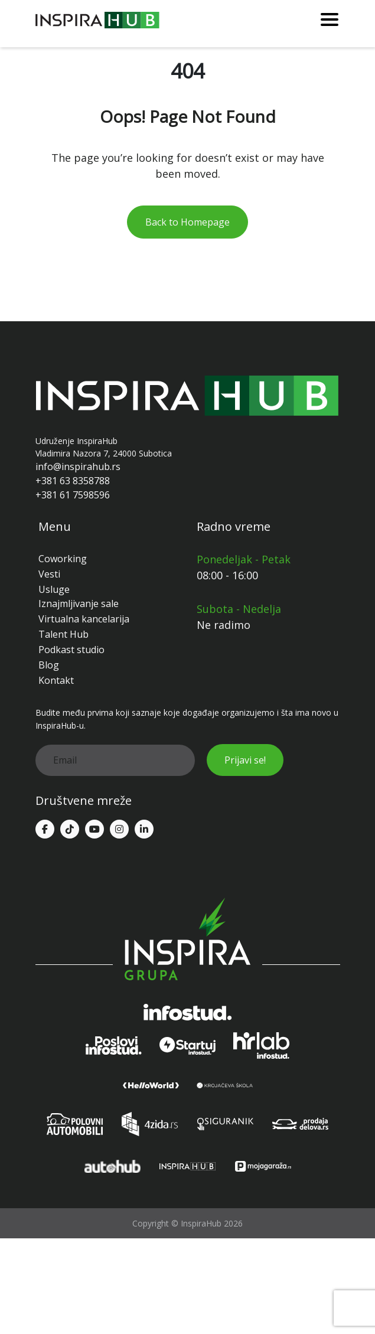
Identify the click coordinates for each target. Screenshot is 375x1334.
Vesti (49, 573)
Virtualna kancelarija (83, 618)
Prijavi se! (245, 760)
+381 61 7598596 (72, 494)
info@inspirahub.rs (77, 466)
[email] (115, 760)
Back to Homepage (187, 222)
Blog (48, 664)
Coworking (62, 558)
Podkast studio (71, 649)
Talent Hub (63, 634)
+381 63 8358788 (72, 480)
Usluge (54, 589)
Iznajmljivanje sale (78, 603)
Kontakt (56, 680)
